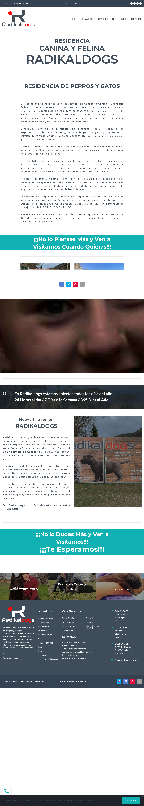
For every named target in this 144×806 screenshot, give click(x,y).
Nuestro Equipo (45, 744)
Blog (40, 768)
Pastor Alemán (68, 735)
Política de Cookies (11, 775)
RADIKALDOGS (86, 19)
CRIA (114, 19)
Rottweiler (90, 735)
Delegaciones (44, 748)
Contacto (42, 772)
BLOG (123, 19)
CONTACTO (136, 19)
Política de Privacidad (12, 771)
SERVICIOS (103, 19)
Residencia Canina (46, 735)
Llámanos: (8, 3)
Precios (41, 764)
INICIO (72, 19)
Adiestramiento (45, 740)
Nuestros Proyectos (47, 752)
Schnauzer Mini (68, 747)
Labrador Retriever (70, 743)
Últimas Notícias (45, 756)
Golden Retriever (70, 739)
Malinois (89, 739)
